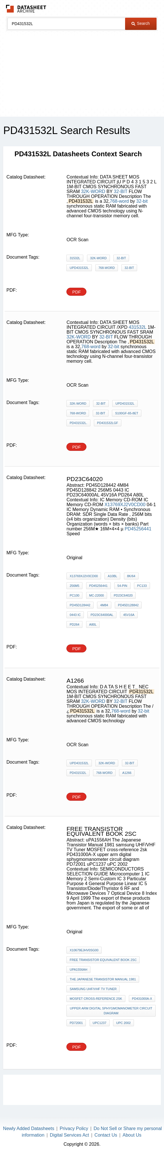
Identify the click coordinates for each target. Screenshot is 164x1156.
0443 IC (75, 614)
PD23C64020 (123, 595)
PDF (76, 291)
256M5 (74, 585)
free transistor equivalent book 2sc (103, 960)
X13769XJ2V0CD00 (124, 504)
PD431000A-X (142, 998)
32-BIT (121, 191)
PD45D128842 (128, 605)
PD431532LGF (107, 423)
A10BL (112, 576)
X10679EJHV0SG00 (84, 950)
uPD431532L (79, 267)
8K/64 (131, 576)
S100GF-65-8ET (126, 413)
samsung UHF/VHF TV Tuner (93, 989)
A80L (93, 624)
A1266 (126, 772)
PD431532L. (78, 423)
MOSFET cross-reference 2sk (96, 998)
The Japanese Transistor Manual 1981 (103, 979)
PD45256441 (138, 528)
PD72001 (76, 1023)
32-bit (142, 201)
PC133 (142, 585)
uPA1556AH (78, 969)
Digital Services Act (69, 1135)
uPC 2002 (123, 1023)
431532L (138, 327)
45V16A (128, 614)
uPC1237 (99, 1023)
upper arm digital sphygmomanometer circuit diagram (111, 1011)
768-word (119, 201)
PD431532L (78, 772)
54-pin (122, 585)
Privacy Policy (74, 1128)
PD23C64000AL (101, 614)
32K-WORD (93, 191)
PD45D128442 (80, 605)
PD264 (74, 624)
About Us (131, 1135)
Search (140, 23)
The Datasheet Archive (26, 9)
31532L (75, 258)
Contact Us (105, 1135)
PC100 (74, 595)
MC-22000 (96, 595)
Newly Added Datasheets (28, 1128)
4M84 (104, 605)
